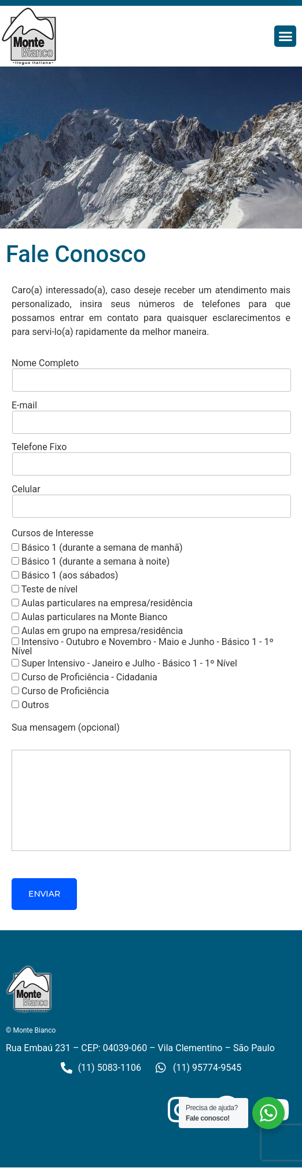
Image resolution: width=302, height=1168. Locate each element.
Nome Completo (151, 372)
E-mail (151, 414)
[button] (285, 36)
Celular (151, 498)
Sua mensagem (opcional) (151, 788)
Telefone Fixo (151, 456)
